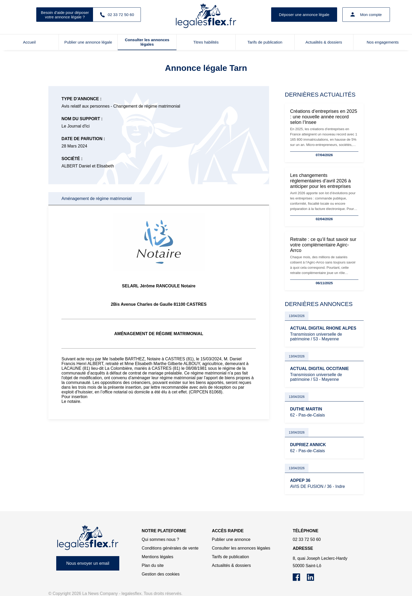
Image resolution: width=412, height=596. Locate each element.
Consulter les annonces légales (147, 42)
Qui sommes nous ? (160, 539)
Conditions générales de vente (170, 548)
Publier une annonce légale (88, 42)
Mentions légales (157, 557)
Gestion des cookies (160, 574)
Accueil (29, 42)
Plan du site (153, 565)
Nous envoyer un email (87, 563)
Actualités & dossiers (324, 42)
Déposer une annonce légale (304, 14)
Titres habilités (206, 42)
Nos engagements (383, 42)
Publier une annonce (231, 539)
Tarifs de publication (265, 42)
